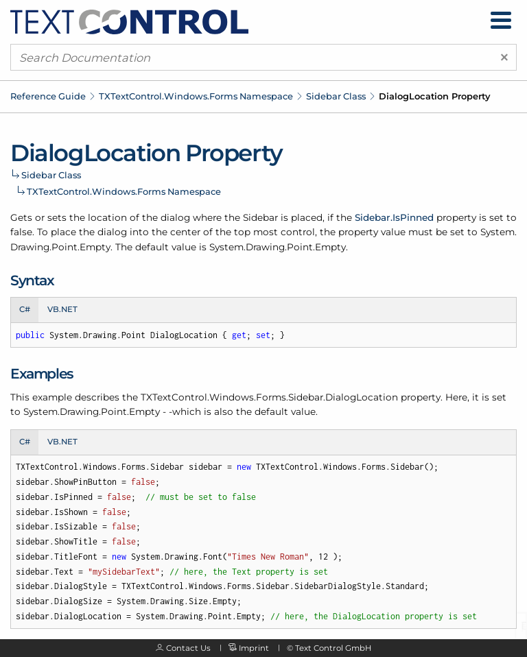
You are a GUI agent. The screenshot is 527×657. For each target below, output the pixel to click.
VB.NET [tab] (62, 309)
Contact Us (188, 648)
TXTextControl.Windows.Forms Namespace (196, 96)
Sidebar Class (336, 96)
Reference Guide (48, 96)
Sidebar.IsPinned (394, 217)
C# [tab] (24, 309)
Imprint (254, 648)
